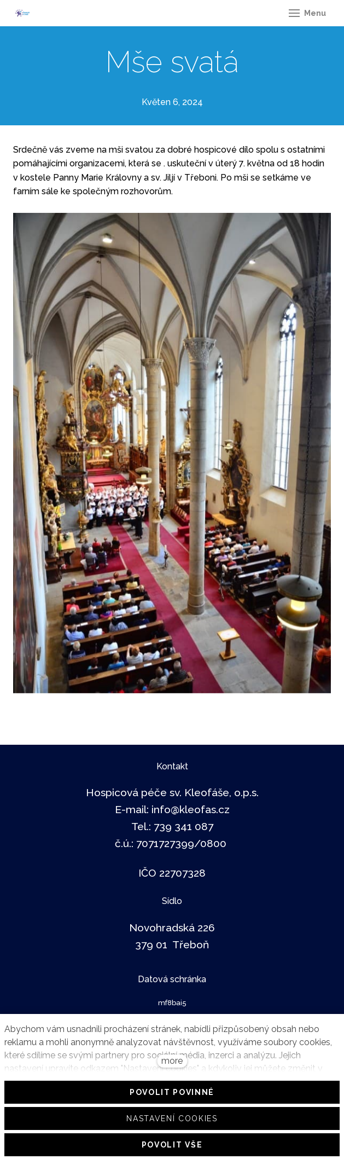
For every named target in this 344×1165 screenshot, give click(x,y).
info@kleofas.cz (190, 809)
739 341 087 (183, 826)
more (172, 1061)
